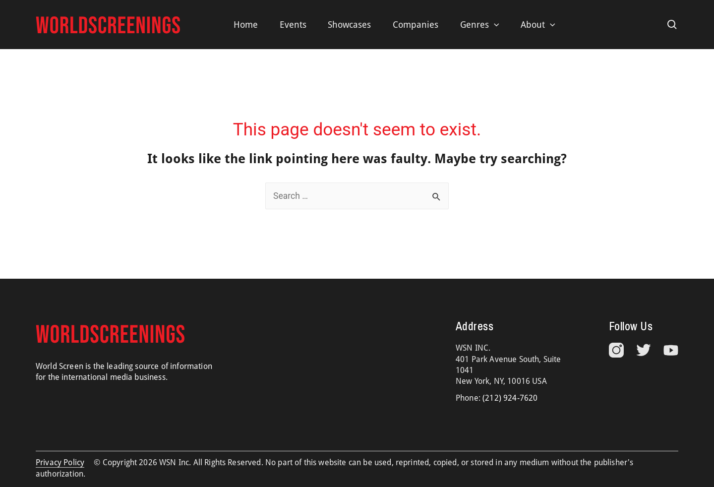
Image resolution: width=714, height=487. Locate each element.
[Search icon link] (672, 25)
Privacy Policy (60, 462)
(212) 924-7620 (509, 398)
